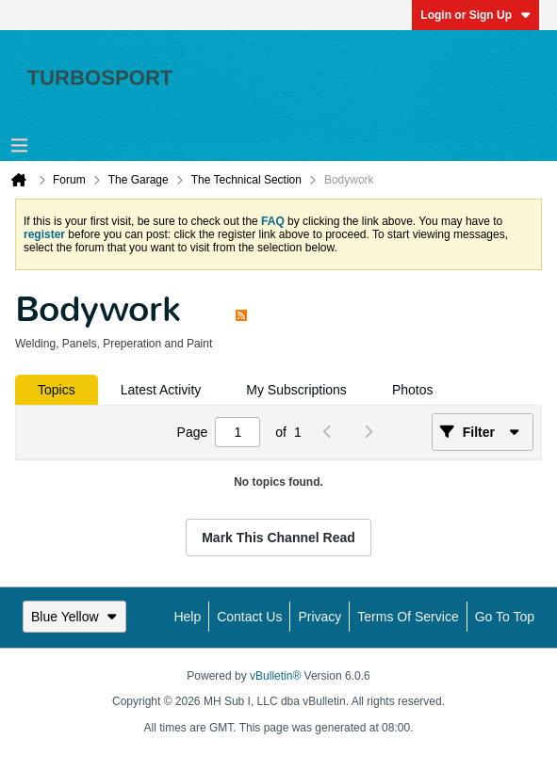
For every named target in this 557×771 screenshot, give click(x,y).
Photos (413, 389)
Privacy (319, 616)
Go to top (504, 616)
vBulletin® (275, 676)
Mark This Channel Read (278, 537)
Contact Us (249, 616)
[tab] (56, 390)
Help (187, 616)
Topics (56, 389)
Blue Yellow (74, 616)
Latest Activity (161, 389)
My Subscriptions (296, 389)
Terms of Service (407, 616)
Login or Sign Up (475, 15)
